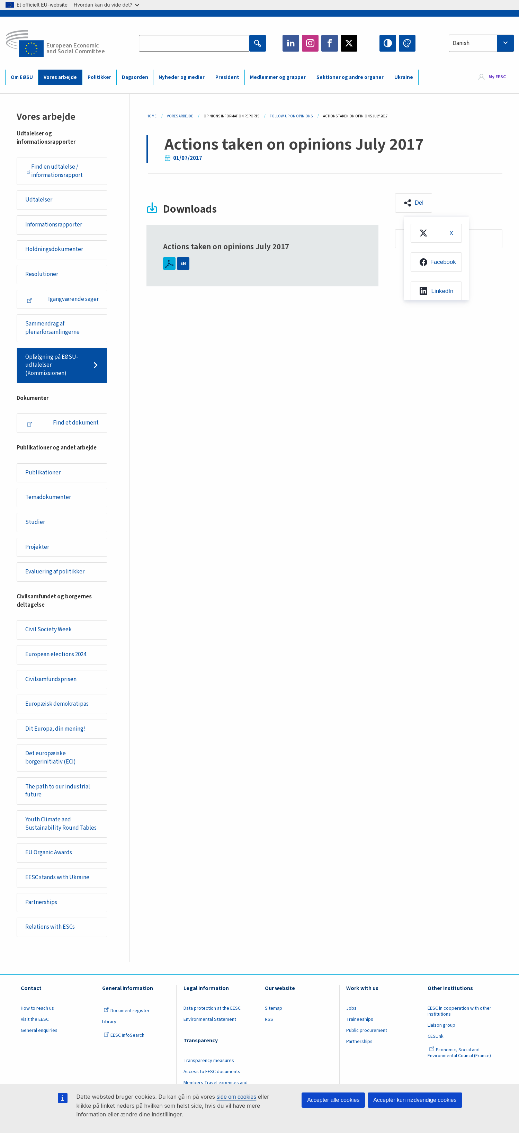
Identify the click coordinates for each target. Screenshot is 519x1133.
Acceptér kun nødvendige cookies (414, 1100)
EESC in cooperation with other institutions (459, 1011)
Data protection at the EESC (212, 1008)
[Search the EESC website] (194, 43)
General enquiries (39, 1030)
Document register (127, 1010)
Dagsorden (135, 77)
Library (109, 1021)
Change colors (407, 43)
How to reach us (37, 1008)
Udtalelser (38, 200)
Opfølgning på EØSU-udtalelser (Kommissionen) (51, 365)
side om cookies (237, 1097)
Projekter (37, 547)
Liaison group (441, 1025)
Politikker (99, 77)
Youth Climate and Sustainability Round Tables (61, 823)
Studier (35, 522)
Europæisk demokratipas (57, 704)
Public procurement (366, 1030)
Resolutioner (41, 274)
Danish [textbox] (461, 43)
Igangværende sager (63, 299)
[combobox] (481, 43)
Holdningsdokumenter (54, 249)
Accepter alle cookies (333, 1100)
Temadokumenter (48, 497)
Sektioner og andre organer (350, 77)
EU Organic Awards (48, 852)
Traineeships (359, 1019)
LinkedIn (291, 43)
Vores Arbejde (180, 116)
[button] (413, 203)
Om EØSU (22, 77)
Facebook (329, 43)
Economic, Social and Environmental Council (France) (460, 1052)
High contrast (387, 43)
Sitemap (273, 1008)
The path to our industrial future (57, 791)
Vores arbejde (60, 77)
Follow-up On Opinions (291, 116)
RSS (269, 1019)
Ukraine (403, 77)
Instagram (310, 43)
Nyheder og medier (182, 77)
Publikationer (43, 473)
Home (151, 116)
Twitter (349, 43)
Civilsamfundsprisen (51, 679)
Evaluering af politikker (54, 572)
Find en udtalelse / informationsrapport (55, 171)
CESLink (436, 1036)
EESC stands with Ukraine (57, 877)
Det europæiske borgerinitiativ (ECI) (50, 757)
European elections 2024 (55, 654)
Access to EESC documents (212, 1071)
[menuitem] (436, 233)
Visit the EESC (35, 1019)
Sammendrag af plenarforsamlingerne (52, 328)
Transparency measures (209, 1060)
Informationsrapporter (53, 225)
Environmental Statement (210, 1019)
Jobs (351, 1008)
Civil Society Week (48, 629)
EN (183, 263)
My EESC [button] (497, 76)
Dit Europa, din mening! (55, 729)
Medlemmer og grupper (278, 77)
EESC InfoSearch (124, 1035)
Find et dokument (63, 423)
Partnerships (41, 902)
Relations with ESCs (50, 927)
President (227, 77)
